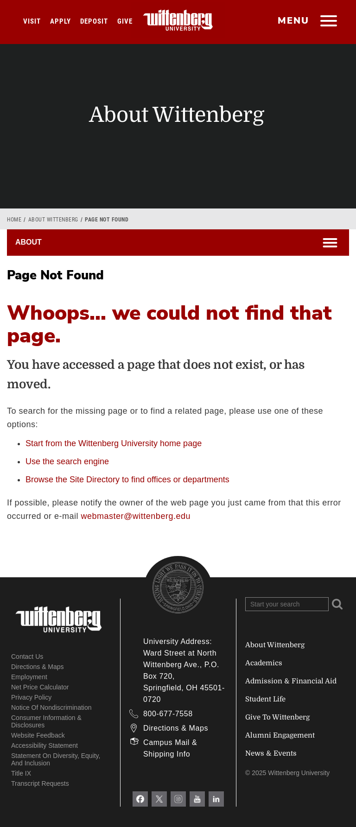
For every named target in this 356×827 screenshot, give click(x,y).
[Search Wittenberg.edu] (287, 604)
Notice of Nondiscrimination (51, 707)
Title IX (21, 773)
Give (125, 21)
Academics (263, 663)
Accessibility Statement (44, 745)
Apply (60, 21)
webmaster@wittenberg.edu (136, 516)
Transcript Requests (40, 783)
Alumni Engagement (280, 735)
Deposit (94, 21)
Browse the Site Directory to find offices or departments (127, 479)
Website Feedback (38, 735)
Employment (29, 677)
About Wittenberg (53, 219)
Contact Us (27, 656)
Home (14, 219)
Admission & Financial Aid (291, 681)
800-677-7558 (168, 714)
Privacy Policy (31, 697)
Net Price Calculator (40, 687)
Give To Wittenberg (277, 717)
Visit (32, 21)
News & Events (271, 753)
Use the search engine (67, 461)
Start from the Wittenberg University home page (113, 443)
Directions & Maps (37, 666)
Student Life (265, 699)
